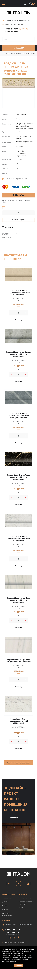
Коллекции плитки (25, 898)
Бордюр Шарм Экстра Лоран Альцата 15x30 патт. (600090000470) (18, 477)
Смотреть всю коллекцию (18, 763)
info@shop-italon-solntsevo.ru (15, 24)
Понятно (18, 965)
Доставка (5, 902)
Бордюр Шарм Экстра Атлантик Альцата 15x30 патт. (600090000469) (18, 415)
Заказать (14, 817)
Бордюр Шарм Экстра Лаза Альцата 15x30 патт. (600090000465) (18, 600)
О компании (6, 898)
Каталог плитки (16, 53)
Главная (6, 53)
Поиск (33, 40)
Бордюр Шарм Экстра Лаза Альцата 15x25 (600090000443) (18, 660)
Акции (21, 908)
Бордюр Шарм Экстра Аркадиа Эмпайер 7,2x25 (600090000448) (18, 83)
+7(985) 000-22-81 (11, 32)
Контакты (5, 909)
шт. (4, 208)
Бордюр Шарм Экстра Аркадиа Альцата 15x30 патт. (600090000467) (18, 292)
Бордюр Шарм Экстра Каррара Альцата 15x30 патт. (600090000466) (18, 538)
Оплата (4, 906)
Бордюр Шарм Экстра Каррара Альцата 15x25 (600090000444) (18, 721)
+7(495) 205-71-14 (11, 29)
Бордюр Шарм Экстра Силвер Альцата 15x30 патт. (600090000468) (18, 354)
